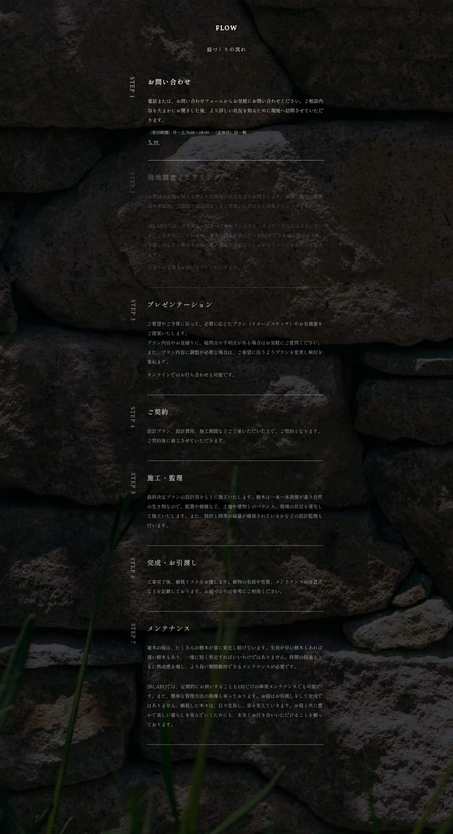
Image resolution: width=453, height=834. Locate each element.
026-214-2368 (164, 143)
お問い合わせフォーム (209, 143)
